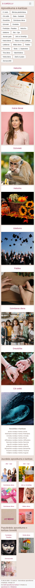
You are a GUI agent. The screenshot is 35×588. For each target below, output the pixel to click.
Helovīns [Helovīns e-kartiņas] (17, 68)
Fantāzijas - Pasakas (10, 28)
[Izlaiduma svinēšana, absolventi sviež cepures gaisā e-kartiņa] (17, 248)
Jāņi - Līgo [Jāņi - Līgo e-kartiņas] (9, 463)
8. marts (5, 12)
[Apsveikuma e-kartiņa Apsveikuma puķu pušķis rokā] (26, 545)
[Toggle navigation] (30, 3)
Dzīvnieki (6, 24)
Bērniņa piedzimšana (19, 12)
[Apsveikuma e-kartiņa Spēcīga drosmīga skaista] (26, 516)
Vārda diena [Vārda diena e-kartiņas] (26, 535)
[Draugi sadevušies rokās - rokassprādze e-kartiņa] (17, 368)
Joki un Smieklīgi (21, 36)
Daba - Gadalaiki (18, 16)
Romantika (6, 48)
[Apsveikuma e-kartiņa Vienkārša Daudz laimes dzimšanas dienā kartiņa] (8, 516)
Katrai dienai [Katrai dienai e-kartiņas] (17, 108)
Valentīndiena (18, 53)
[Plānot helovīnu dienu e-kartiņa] (17, 88)
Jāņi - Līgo (16, 32)
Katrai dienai (7, 40)
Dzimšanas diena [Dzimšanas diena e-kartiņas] (17, 308)
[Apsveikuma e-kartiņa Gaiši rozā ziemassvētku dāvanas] (8, 568)
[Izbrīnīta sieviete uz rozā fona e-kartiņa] (17, 128)
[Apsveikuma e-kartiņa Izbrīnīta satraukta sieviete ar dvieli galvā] (26, 495)
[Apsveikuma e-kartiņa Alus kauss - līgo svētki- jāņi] (26, 474)
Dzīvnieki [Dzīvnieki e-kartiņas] (17, 148)
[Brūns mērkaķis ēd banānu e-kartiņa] (17, 168)
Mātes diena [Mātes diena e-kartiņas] (26, 506)
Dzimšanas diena (19, 20)
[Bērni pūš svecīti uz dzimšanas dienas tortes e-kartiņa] (17, 328)
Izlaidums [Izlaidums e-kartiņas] (17, 228)
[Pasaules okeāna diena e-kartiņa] (17, 408)
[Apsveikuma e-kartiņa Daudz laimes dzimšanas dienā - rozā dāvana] (8, 495)
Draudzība (6, 20)
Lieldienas (6, 44)
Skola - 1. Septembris (21, 48)
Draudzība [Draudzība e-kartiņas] (17, 348)
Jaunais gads (7, 36)
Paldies (27, 44)
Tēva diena (6, 53)
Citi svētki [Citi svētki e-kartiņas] (17, 388)
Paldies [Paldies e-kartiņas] (17, 268)
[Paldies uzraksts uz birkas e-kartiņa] (17, 288)
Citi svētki (6, 16)
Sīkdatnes (13, 587)
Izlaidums (6, 32)
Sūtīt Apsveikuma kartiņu (11, 585)
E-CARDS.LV (7, 4)
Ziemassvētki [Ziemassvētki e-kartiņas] (9, 558)
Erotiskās (16, 24)
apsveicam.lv (5, 587)
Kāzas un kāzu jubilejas (22, 40)
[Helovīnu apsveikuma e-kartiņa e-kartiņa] (17, 208)
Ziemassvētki (7, 61)
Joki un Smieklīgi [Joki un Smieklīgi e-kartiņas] (26, 485)
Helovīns (23, 28)
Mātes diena (17, 44)
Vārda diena (7, 57)
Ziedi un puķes (19, 57)
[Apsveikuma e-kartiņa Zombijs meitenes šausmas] (8, 547)
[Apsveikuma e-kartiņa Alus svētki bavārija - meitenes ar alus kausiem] (8, 474)
